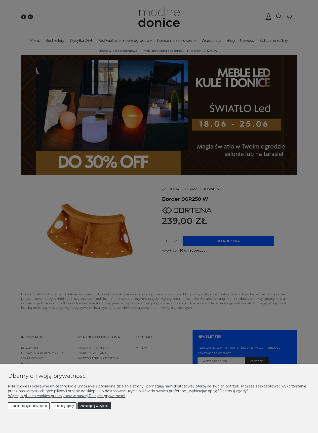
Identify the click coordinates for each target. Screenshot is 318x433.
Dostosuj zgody (63, 406)
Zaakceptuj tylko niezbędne (29, 406)
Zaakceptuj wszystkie (94, 406)
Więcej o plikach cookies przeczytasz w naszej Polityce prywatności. (66, 396)
